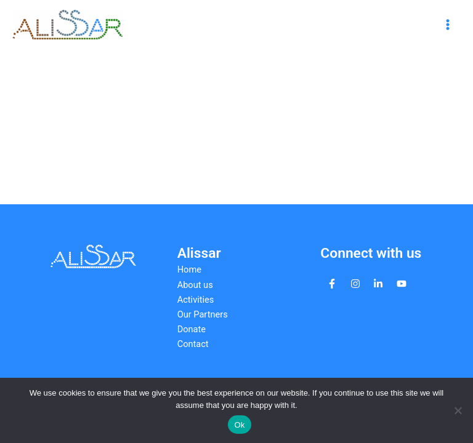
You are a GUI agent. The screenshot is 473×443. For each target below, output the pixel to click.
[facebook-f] (332, 284)
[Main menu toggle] (448, 25)
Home (189, 269)
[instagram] (355, 284)
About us (195, 284)
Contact (193, 343)
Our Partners (202, 314)
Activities (195, 299)
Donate (191, 329)
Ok (239, 424)
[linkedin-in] (378, 284)
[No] (457, 410)
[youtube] (402, 284)
